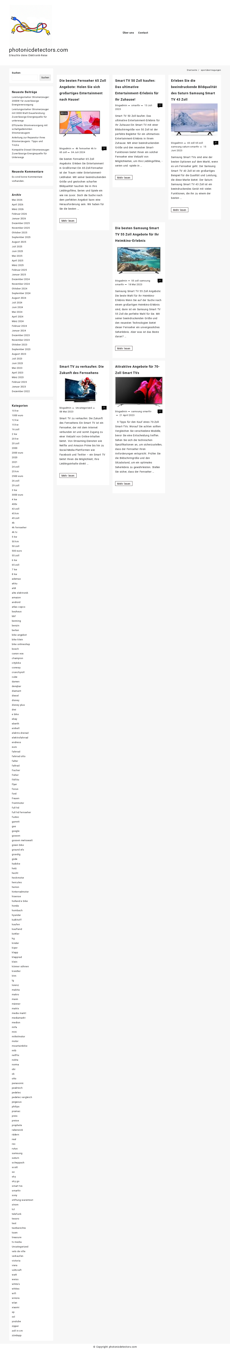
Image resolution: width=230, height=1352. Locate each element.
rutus (15, 1148)
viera (14, 1265)
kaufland (17, 929)
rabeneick (17, 1130)
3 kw (14, 490)
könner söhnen (20, 966)
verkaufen (17, 1256)
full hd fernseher (21, 812)
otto (14, 1078)
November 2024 (21, 284)
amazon (16, 597)
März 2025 (18, 265)
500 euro (17, 550)
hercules (17, 882)
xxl (13, 1316)
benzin (15, 625)
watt (14, 1274)
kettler (15, 933)
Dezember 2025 (21, 223)
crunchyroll (18, 672)
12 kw (15, 420)
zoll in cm (17, 1330)
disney (15, 700)
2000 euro (17, 452)
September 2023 (21, 349)
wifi (14, 1293)
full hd (15, 807)
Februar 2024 (19, 326)
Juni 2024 (17, 307)
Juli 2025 (17, 246)
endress (16, 742)
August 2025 (19, 242)
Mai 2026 (17, 199)
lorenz (15, 985)
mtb (14, 1050)
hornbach (17, 910)
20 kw (15, 438)
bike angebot (19, 635)
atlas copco (18, 606)
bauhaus (17, 611)
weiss (15, 1279)
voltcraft (17, 1270)
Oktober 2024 (19, 288)
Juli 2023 (17, 358)
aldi (14, 588)
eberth (15, 723)
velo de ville (18, 1251)
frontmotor (18, 803)
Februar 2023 (19, 382)
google (16, 831)
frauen (15, 798)
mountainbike (19, 1045)
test (14, 1223)
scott (15, 1167)
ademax (16, 578)
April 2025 (17, 260)
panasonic (18, 1083)
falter (15, 761)
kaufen (16, 924)
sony (14, 1195)
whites (16, 1288)
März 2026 (18, 209)
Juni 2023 (17, 363)
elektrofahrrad (20, 737)
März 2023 (18, 377)
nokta (15, 1060)
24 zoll (15, 466)
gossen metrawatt (22, 840)
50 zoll (15, 546)
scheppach (18, 1162)
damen (16, 681)
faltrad (16, 765)
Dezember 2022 (21, 391)
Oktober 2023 (19, 344)
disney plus (18, 705)
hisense (16, 896)
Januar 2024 (19, 330)
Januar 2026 (19, 218)
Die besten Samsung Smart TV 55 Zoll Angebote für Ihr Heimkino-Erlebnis (137, 234)
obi (13, 1069)
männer (16, 1003)
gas (14, 826)
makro (15, 994)
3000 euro (17, 494)
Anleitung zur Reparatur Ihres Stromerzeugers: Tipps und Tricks (28, 141)
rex (13, 1144)
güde (14, 859)
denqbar (16, 686)
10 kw (15, 410)
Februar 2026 (19, 213)
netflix (15, 1055)
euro (14, 747)
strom (15, 1204)
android (16, 602)
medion (16, 1022)
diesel (15, 695)
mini (14, 1031)
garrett (16, 821)
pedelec (16, 1092)
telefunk (16, 1214)
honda (15, 905)
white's (16, 1284)
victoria (16, 1260)
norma (15, 1064)
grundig (16, 854)
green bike (18, 845)
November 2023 (21, 340)
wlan (14, 1302)
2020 (14, 457)
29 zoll (15, 485)
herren (15, 887)
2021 (14, 462)
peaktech (17, 1088)
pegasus (17, 1102)
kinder (15, 943)
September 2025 (21, 237)
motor (15, 1041)
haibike (16, 863)
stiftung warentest (22, 1200)
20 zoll (15, 443)
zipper (15, 1326)
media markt (19, 1013)
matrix (15, 1008)
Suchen (16, 72)
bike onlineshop (21, 644)
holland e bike (20, 901)
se (13, 1172)
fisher (15, 775)
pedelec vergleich (22, 1097)
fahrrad (16, 751)
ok (13, 1074)
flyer (14, 784)
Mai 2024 (17, 312)
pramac (16, 1111)
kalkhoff (17, 919)
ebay (14, 719)
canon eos (18, 653)
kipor (15, 947)
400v (14, 504)
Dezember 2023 (21, 335)
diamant (16, 691)
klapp (15, 952)
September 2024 (21, 293)
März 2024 (18, 321)
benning (16, 621)
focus (15, 789)
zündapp (17, 1335)
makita (16, 989)
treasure (16, 1237)
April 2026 (17, 204)
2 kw (14, 434)
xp (13, 1312)
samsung (176, 146)
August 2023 (19, 354)
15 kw (15, 424)
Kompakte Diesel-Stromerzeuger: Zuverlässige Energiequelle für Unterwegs (31, 153)
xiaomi (15, 1307)
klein (14, 961)
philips (16, 1106)
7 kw (14, 569)
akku (14, 583)
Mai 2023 (17, 368)
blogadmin (65, 148)
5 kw (14, 536)
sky (14, 1176)
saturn (186, 146)
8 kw (14, 574)
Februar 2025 (19, 270)
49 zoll (15, 518)
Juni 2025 (17, 251)
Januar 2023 (19, 386)
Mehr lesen (69, 220)
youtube (16, 1321)
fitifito (15, 779)
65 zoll (63, 152)
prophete (17, 1125)
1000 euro (17, 415)
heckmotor (18, 877)
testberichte (19, 1228)
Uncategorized (84, 407)
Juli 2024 (17, 302)
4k (13, 522)
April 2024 (17, 316)
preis (15, 1116)
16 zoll (15, 429)
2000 (14, 448)
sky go (15, 1181)
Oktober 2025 (19, 232)
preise (15, 1120)
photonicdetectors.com (38, 50)
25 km (15, 471)
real (14, 1139)
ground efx (18, 849)
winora (16, 1298)
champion (17, 658)
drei (14, 709)
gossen (16, 835)
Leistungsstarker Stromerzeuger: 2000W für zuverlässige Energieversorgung (31, 101)
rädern (15, 1134)
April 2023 (17, 372)
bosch (15, 649)
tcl (13, 1209)
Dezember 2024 (21, 279)
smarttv (135, 105)
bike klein (17, 639)
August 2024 (19, 298)
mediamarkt (19, 1017)
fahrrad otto (19, 756)
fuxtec (15, 817)
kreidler (16, 971)
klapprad (17, 957)
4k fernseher (83, 148)
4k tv (93, 148)
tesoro (15, 1218)
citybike (16, 663)
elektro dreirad (20, 733)
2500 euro (17, 476)
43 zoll (191, 143)
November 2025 (21, 228)
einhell (16, 728)
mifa (14, 1027)
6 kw (14, 560)
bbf (14, 616)
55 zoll (135, 280)
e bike (15, 714)
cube (14, 677)
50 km (15, 541)
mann (15, 999)
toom (15, 1232)
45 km (15, 513)
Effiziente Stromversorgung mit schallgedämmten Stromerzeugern (30, 129)
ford (14, 793)
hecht (15, 873)
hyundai (16, 915)
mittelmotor (18, 1036)
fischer (16, 770)
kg (13, 938)
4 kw (14, 499)
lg (13, 980)
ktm (14, 975)
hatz (14, 868)
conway (16, 667)
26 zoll (15, 480)
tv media (17, 1242)
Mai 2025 (17, 256)
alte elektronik (20, 592)
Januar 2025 (19, 274)
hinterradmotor (20, 891)
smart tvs (17, 1186)
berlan (15, 630)
